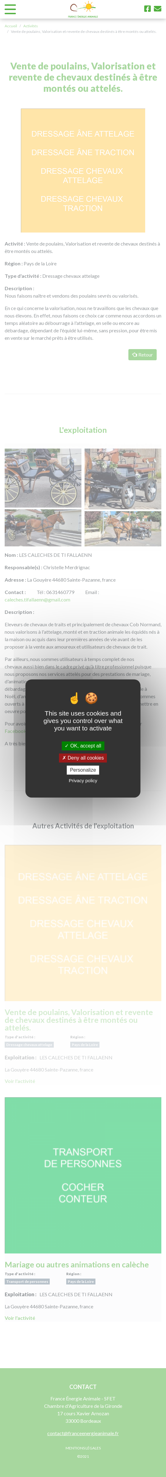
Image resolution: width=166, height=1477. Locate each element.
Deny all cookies (83, 758)
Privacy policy (83, 780)
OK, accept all (83, 745)
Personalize (83, 770)
